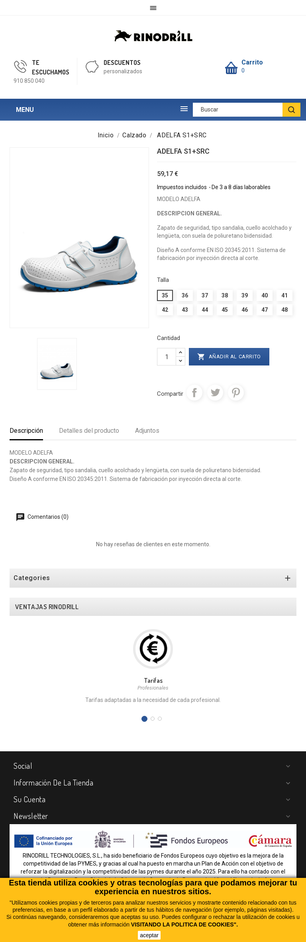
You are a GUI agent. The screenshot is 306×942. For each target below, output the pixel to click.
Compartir (194, 393)
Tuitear (215, 393)
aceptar (149, 935)
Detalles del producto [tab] (89, 430)
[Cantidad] (166, 356)
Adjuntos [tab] (147, 430)
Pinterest (236, 393)
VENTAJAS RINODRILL (46, 606)
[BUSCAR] (291, 110)
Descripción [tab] (26, 430)
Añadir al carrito (229, 357)
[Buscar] (246, 110)
